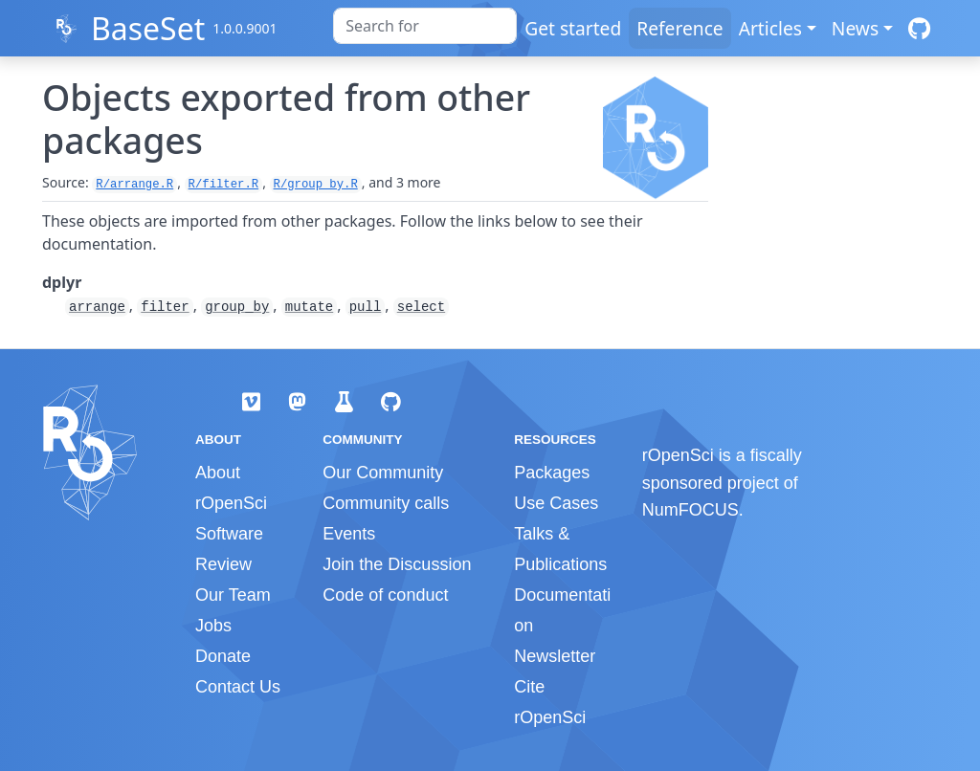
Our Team (233, 595)
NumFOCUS (690, 509)
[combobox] (425, 26)
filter (165, 307)
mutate (309, 307)
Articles (770, 28)
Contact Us (237, 686)
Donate (223, 656)
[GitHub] (919, 28)
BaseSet (148, 28)
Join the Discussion (397, 564)
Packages (552, 472)
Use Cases (556, 503)
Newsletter (554, 656)
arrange (97, 307)
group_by (237, 307)
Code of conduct (385, 595)
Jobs (213, 625)
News (855, 28)
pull (365, 307)
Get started (572, 28)
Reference (679, 28)
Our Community (383, 472)
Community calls (386, 503)
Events (349, 533)
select (421, 307)
